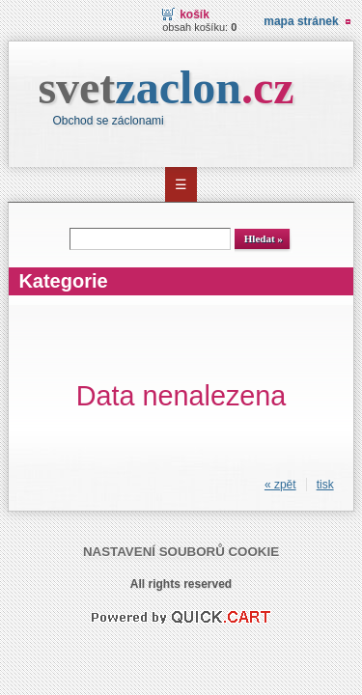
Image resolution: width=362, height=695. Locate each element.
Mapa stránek (301, 21)
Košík (194, 14)
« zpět (280, 484)
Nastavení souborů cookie (181, 551)
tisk (325, 484)
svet (165, 87)
